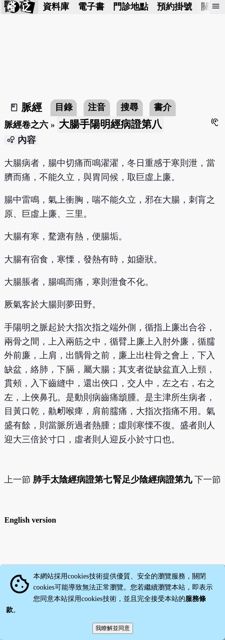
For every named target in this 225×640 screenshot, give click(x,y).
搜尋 (129, 107)
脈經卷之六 (26, 125)
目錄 (64, 107)
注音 (96, 107)
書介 (163, 107)
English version (30, 520)
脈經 (31, 107)
